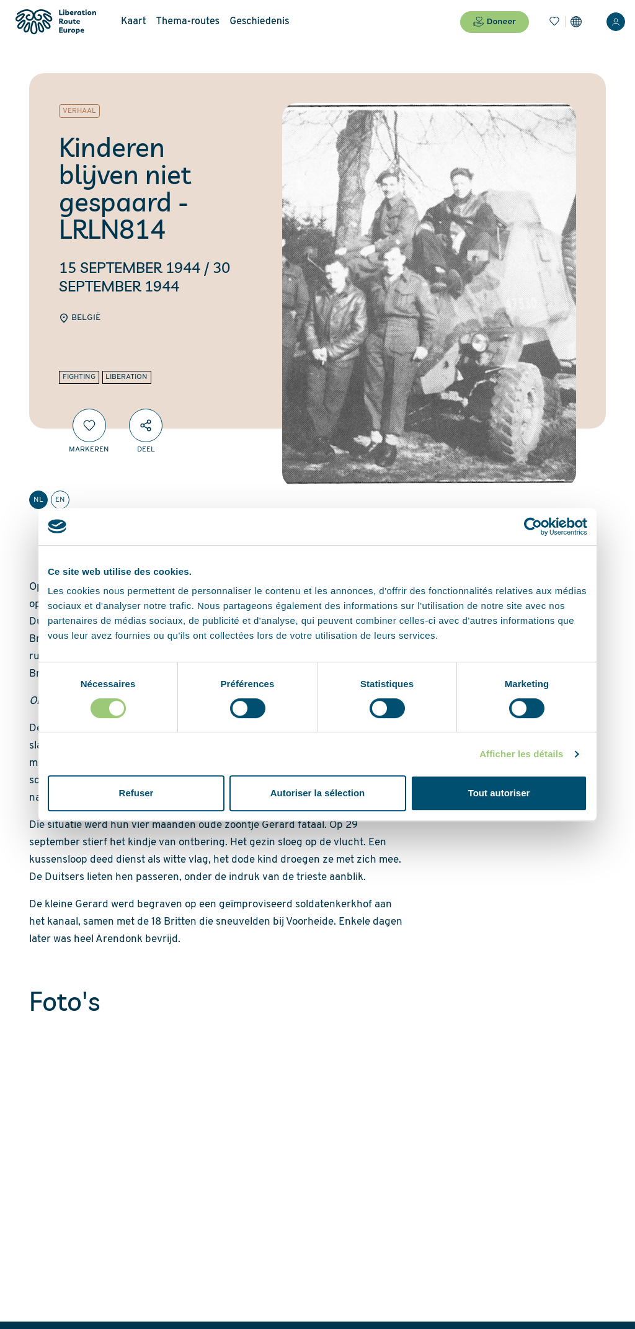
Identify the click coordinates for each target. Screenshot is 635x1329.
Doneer (494, 21)
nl (38, 500)
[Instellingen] (576, 21)
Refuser (136, 793)
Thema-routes (188, 22)
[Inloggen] (615, 21)
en (60, 500)
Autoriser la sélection (317, 793)
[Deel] (145, 425)
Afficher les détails (521, 754)
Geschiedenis (259, 22)
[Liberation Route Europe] (55, 22)
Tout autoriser (499, 793)
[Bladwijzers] (554, 22)
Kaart (133, 22)
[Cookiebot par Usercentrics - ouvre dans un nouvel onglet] (533, 526)
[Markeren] (89, 425)
